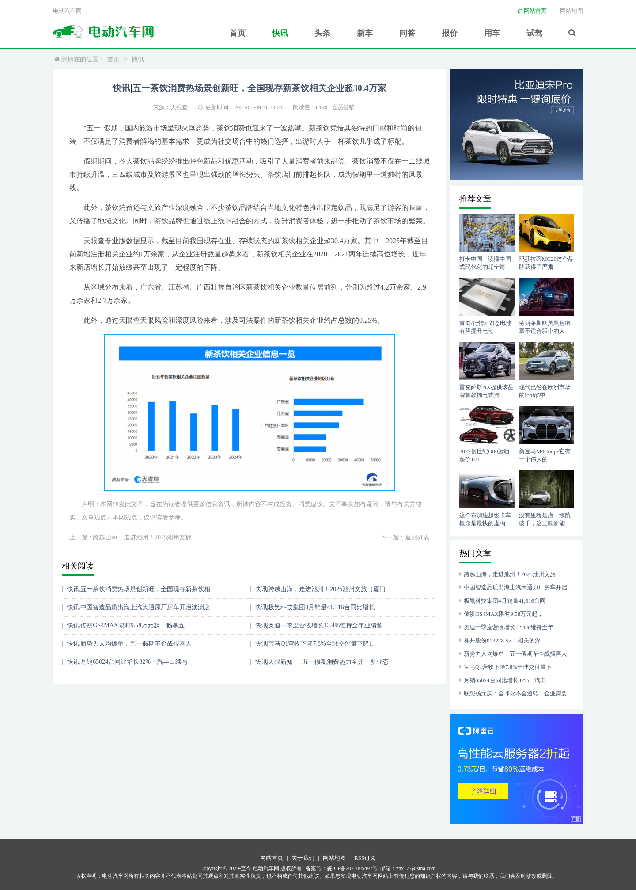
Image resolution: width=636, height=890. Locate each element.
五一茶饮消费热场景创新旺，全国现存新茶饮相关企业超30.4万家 (259, 88)
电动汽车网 (67, 11)
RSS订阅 (365, 858)
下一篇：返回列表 (405, 537)
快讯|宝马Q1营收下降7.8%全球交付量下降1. (314, 643)
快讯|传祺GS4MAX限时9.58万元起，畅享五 (126, 625)
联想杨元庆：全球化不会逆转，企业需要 (515, 693)
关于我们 (303, 858)
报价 (449, 32)
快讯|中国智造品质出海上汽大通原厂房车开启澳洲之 (139, 607)
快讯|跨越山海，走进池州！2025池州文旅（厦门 (320, 589)
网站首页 (532, 11)
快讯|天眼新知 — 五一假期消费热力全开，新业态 (322, 661)
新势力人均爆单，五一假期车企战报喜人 (515, 653)
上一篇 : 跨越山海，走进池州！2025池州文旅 (130, 537)
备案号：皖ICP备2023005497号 (342, 868)
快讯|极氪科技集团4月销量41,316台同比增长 (315, 607)
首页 (237, 32)
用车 (492, 32)
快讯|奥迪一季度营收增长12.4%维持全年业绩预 (319, 625)
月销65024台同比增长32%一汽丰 (505, 680)
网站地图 (571, 11)
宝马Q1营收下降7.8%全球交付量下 (508, 667)
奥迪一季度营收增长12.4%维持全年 (508, 627)
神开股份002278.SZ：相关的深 (502, 640)
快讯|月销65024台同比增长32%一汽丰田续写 (127, 661)
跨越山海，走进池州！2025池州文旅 (510, 574)
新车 (364, 32)
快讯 (280, 32)
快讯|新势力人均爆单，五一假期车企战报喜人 (129, 643)
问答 (407, 32)
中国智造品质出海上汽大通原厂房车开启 (515, 587)
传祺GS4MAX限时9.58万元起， (503, 614)
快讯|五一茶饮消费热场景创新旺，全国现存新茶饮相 (139, 589)
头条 (322, 32)
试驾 (534, 32)
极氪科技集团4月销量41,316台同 (504, 600)
